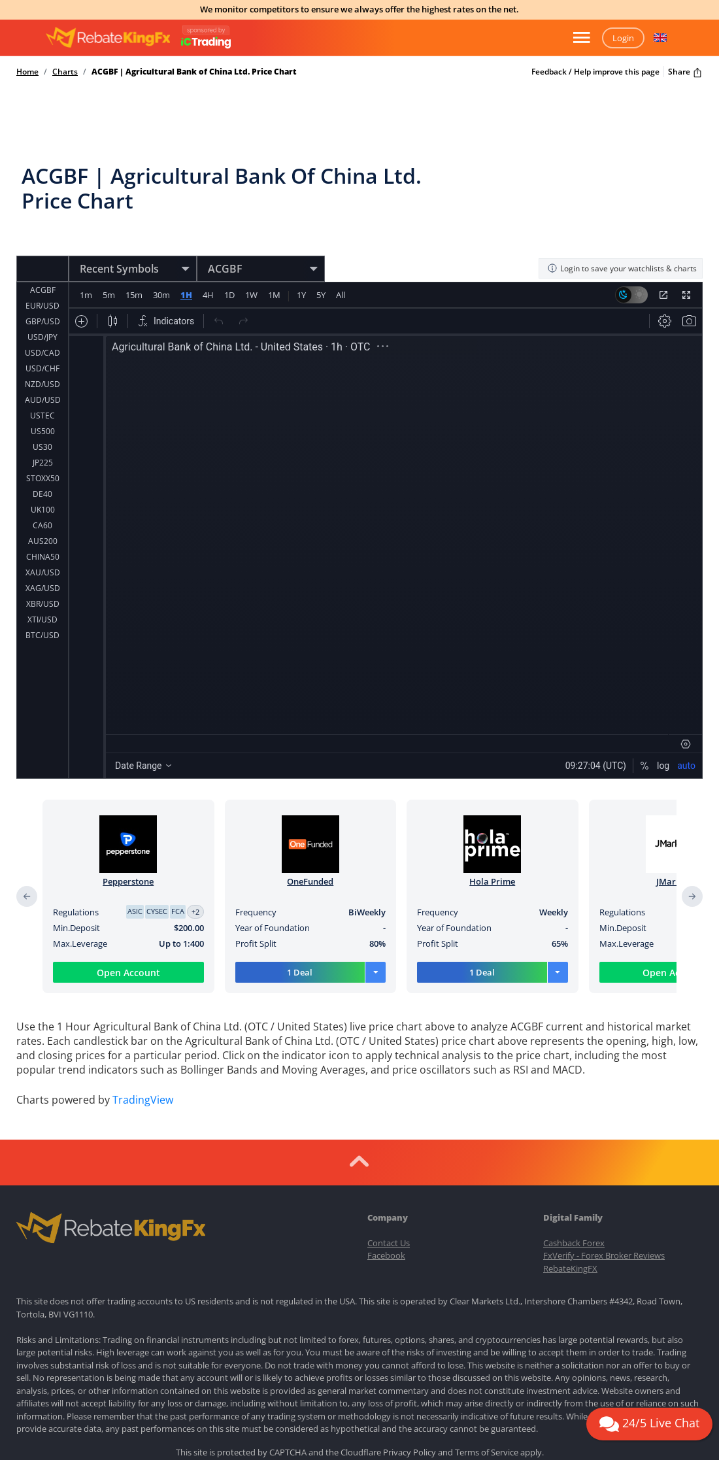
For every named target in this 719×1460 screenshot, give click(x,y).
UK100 (43, 468)
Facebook (386, 1157)
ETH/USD (42, 609)
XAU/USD (42, 531)
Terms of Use (377, 1377)
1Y (300, 269)
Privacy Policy (409, 1354)
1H (186, 269)
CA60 (42, 484)
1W (250, 269)
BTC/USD (42, 594)
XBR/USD (42, 562)
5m (109, 269)
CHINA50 (42, 515)
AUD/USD (43, 358)
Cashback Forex (574, 1144)
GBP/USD (42, 280)
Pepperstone (128, 856)
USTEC (42, 374)
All (339, 269)
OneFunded (310, 856)
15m (133, 269)
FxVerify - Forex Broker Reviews (604, 1157)
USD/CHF (42, 327)
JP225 (43, 421)
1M (273, 269)
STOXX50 (42, 437)
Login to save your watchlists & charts (622, 242)
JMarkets (674, 856)
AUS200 (43, 499)
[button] (660, 38)
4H (207, 269)
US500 (43, 390)
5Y (320, 269)
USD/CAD (42, 311)
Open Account (128, 947)
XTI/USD (42, 578)
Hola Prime (492, 856)
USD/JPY (42, 295)
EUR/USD (42, 264)
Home (27, 72)
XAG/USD (42, 546)
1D (229, 269)
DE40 (42, 452)
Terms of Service (486, 1354)
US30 (42, 405)
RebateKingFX (570, 1170)
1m (86, 269)
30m (161, 269)
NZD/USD (42, 342)
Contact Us (388, 1144)
